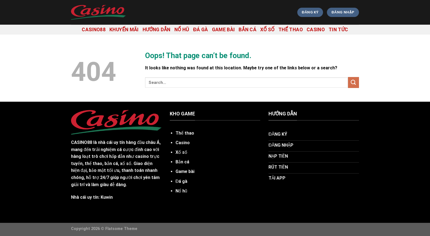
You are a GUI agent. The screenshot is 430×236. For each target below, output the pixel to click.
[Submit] (353, 82)
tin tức (338, 29)
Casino (316, 29)
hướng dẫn (157, 29)
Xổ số (267, 29)
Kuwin (107, 197)
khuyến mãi (124, 29)
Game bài (223, 29)
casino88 (94, 29)
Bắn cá (247, 29)
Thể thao (290, 29)
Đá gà (200, 29)
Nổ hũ (181, 29)
